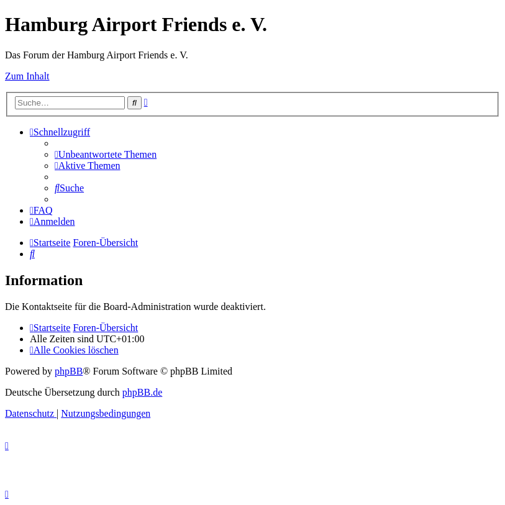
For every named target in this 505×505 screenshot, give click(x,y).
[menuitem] (106, 154)
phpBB (69, 371)
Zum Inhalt (27, 76)
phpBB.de (142, 392)
